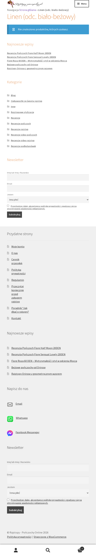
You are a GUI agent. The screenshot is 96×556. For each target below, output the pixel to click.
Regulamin (17, 280)
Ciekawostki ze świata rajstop (26, 101)
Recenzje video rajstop (23, 140)
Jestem (10, 194)
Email (9, 183)
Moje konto (17, 246)
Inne (13, 106)
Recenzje (15, 117)
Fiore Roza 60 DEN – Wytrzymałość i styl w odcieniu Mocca (37, 60)
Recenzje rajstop (19, 129)
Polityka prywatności (19, 536)
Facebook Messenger (27, 432)
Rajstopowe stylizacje (22, 112)
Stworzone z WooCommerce (50, 536)
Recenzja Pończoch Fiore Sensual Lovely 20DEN (31, 57)
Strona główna (27, 10)
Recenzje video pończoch (24, 134)
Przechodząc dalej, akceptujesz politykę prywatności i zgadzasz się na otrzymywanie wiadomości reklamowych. (42, 207)
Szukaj (48, 550)
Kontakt (16, 318)
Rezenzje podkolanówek (23, 146)
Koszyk (74, 548)
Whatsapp (22, 418)
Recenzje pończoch (21, 123)
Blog (13, 95)
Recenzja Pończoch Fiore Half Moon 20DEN (29, 53)
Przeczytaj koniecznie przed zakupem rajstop (17, 294)
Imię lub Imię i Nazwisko (18, 172)
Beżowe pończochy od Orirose (22, 64)
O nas (14, 253)
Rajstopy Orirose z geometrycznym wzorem (29, 68)
